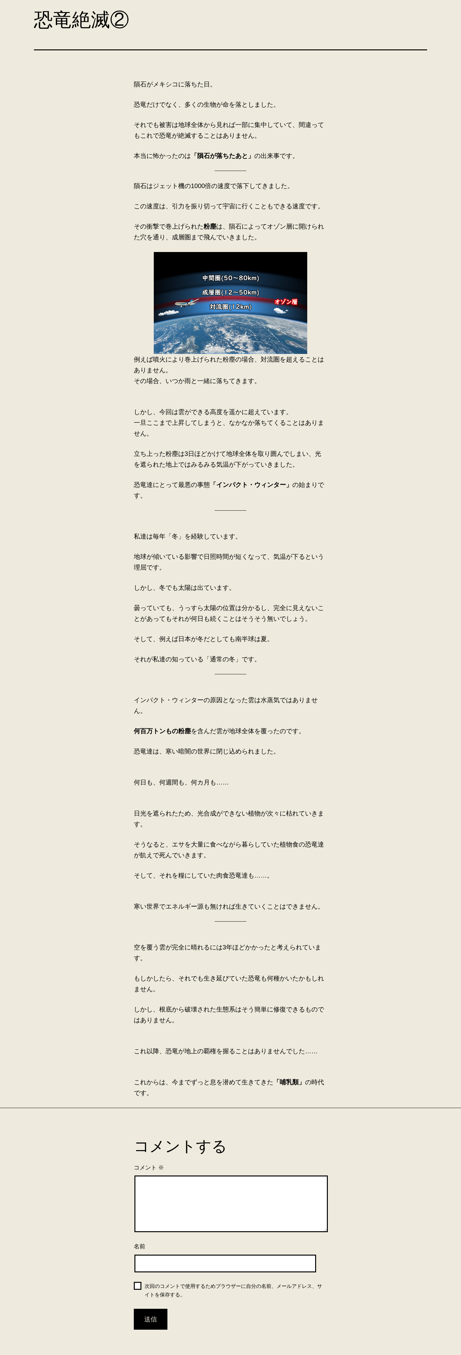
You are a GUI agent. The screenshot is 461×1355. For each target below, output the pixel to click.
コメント (149, 1167)
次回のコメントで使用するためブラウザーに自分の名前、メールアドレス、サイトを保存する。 (233, 1290)
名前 (139, 1246)
